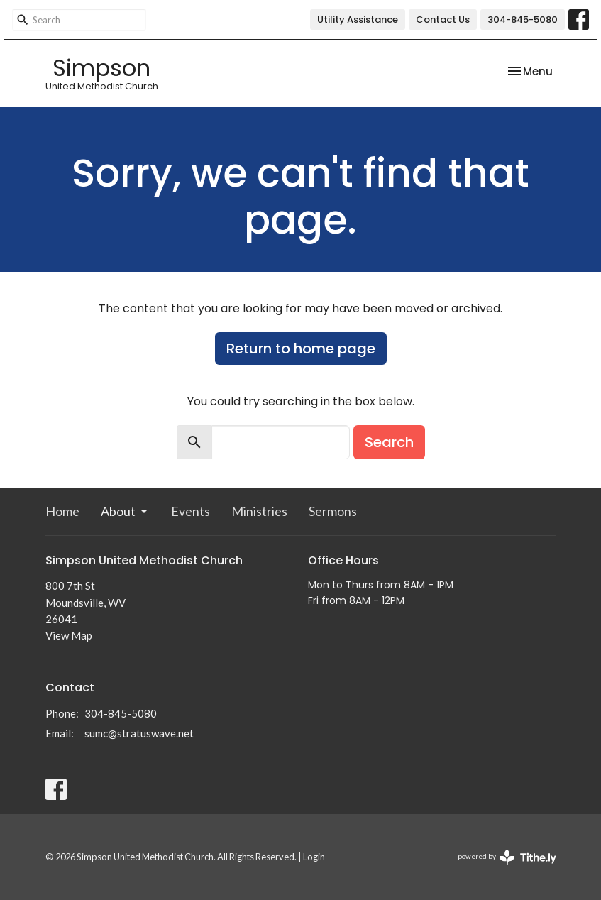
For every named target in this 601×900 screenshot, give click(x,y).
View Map (68, 635)
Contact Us (443, 19)
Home (62, 511)
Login (314, 856)
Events (190, 511)
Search (389, 442)
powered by (507, 857)
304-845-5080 (522, 19)
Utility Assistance (357, 19)
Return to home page (300, 348)
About (125, 511)
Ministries (259, 511)
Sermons (333, 511)
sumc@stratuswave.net (139, 733)
